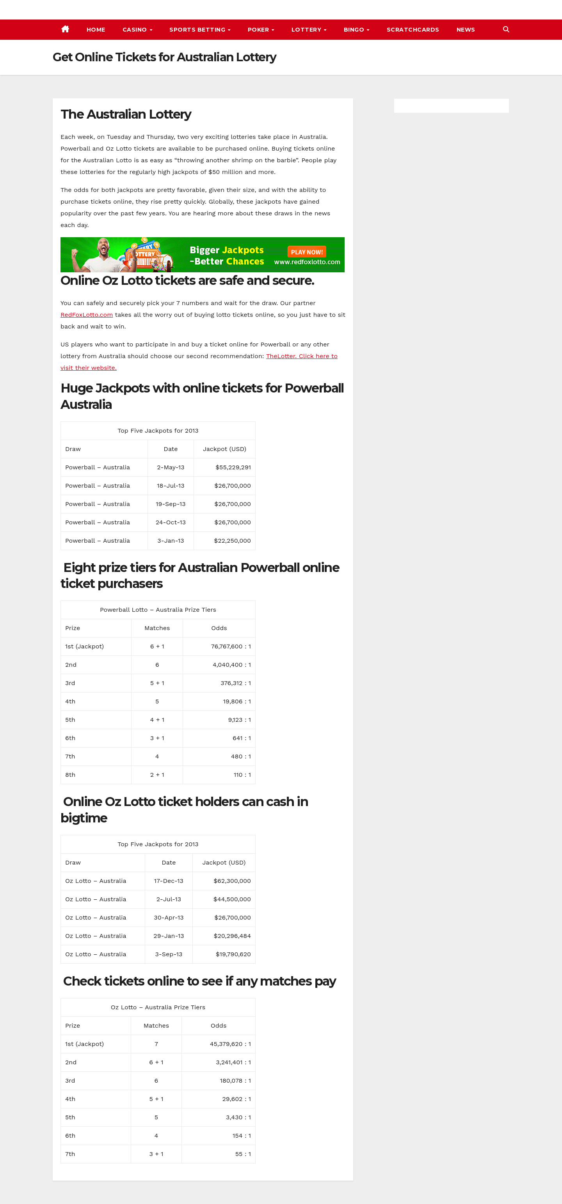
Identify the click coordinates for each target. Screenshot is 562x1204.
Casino (136, 29)
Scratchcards (413, 29)
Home (96, 29)
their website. (95, 367)
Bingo (355, 29)
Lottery (307, 29)
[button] (506, 29)
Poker (259, 29)
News (466, 29)
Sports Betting (198, 29)
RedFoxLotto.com (86, 314)
